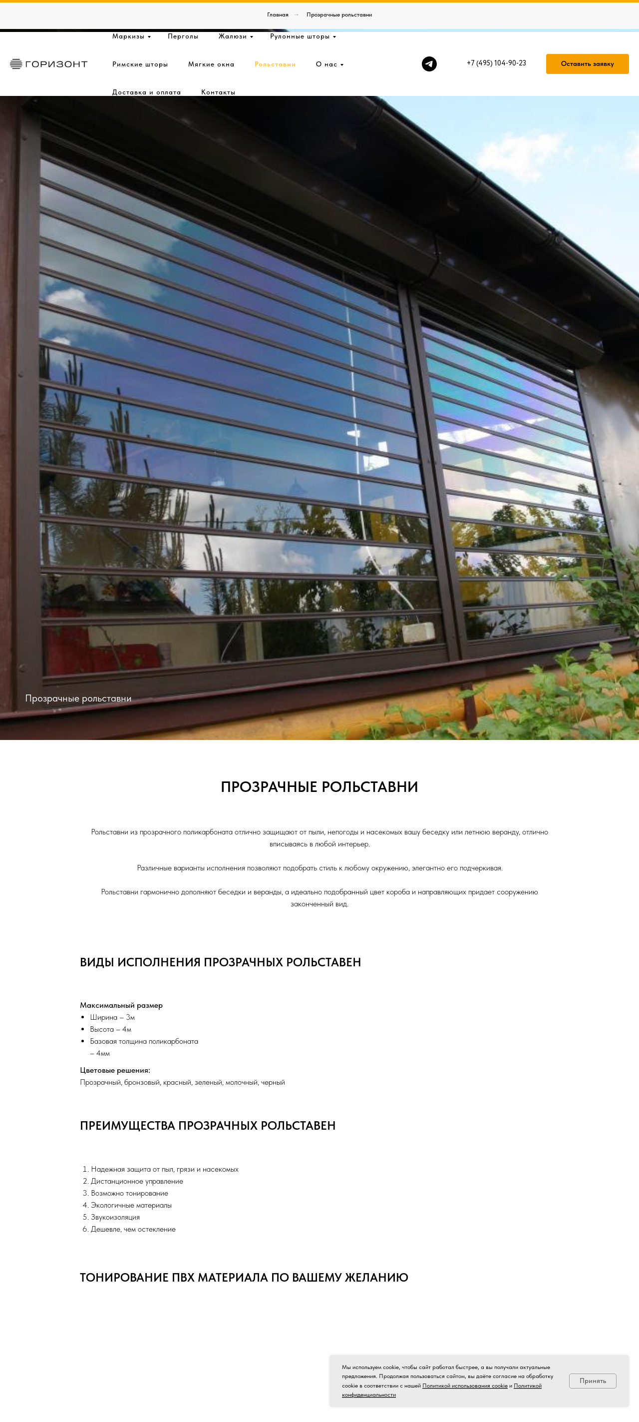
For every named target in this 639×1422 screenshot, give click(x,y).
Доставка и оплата (146, 60)
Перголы (183, 4)
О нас (326, 32)
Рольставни (275, 32)
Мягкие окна (211, 32)
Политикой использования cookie (465, 1385)
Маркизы (128, 4)
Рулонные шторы (300, 4)
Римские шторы (140, 32)
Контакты (218, 60)
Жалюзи (233, 4)
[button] (587, 32)
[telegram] (429, 31)
